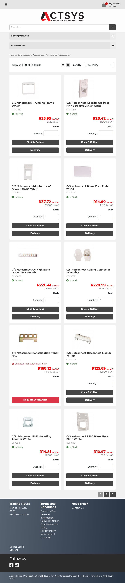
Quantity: (37, 133)
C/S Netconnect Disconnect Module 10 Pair (89, 354)
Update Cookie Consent (16, 548)
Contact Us (78, 508)
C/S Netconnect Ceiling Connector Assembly (88, 271)
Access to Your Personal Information (48, 514)
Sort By (77, 65)
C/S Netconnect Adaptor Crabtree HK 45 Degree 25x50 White (88, 104)
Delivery (35, 150)
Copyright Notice (50, 521)
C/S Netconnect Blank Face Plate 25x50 (87, 187)
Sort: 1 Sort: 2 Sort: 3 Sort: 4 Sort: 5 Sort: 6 (99, 65)
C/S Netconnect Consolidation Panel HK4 (35, 354)
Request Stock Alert (35, 400)
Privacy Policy (48, 531)
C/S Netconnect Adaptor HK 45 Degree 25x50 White (32, 187)
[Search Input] (59, 27)
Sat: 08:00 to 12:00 (19, 514)
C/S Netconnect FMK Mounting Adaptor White (32, 437)
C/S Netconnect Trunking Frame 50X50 (33, 104)
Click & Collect (35, 142)
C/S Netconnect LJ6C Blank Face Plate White (87, 437)
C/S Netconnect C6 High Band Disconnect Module (31, 271)
